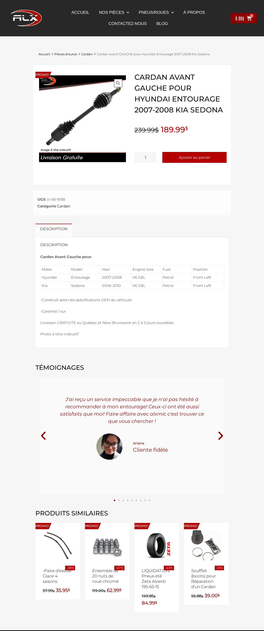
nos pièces (114, 12)
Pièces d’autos (65, 54)
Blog (162, 23)
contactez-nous (127, 23)
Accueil (80, 12)
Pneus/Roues (156, 12)
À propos (194, 12)
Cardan (87, 54)
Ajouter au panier (194, 157)
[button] (118, 83)
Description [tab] (53, 228)
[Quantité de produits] (145, 157)
